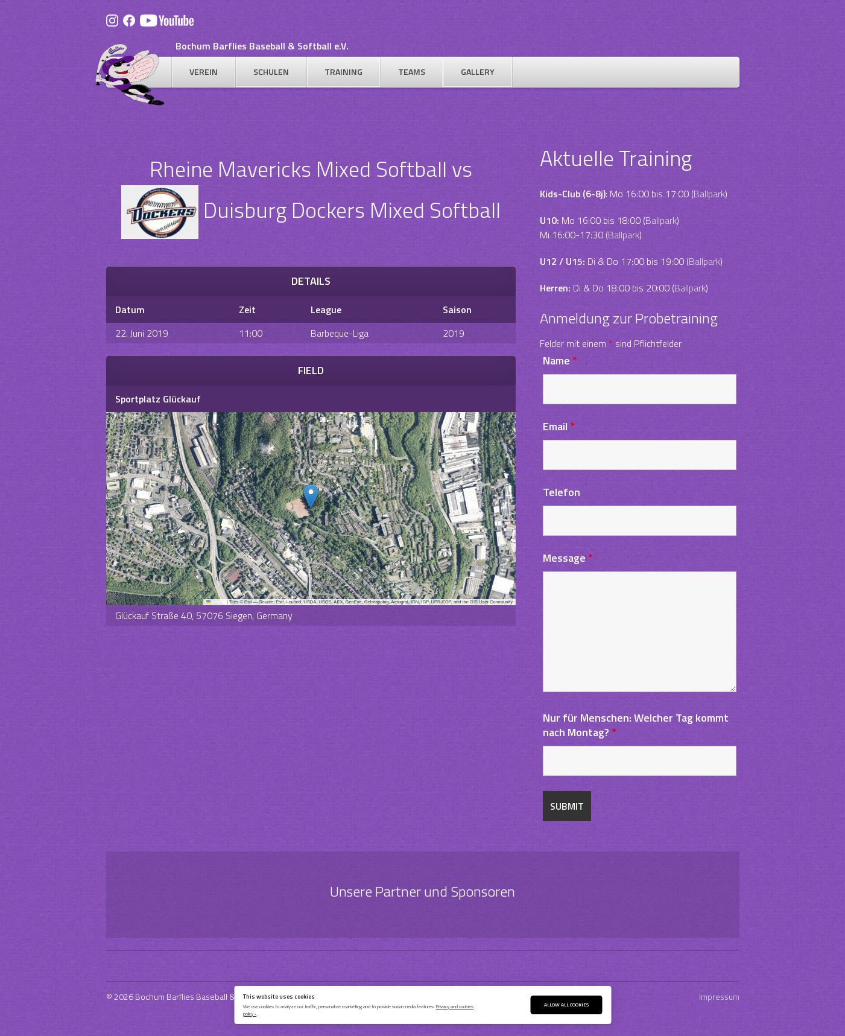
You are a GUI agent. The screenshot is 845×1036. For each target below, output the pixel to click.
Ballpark (709, 193)
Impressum (719, 996)
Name (560, 360)
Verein (203, 71)
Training (343, 71)
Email (559, 426)
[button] (310, 496)
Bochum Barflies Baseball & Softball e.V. (262, 46)
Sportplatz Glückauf (158, 399)
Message (568, 558)
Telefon (561, 492)
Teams (411, 71)
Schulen (271, 71)
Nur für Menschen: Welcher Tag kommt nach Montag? (636, 725)
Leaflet (216, 602)
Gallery (478, 71)
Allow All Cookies (566, 1004)
